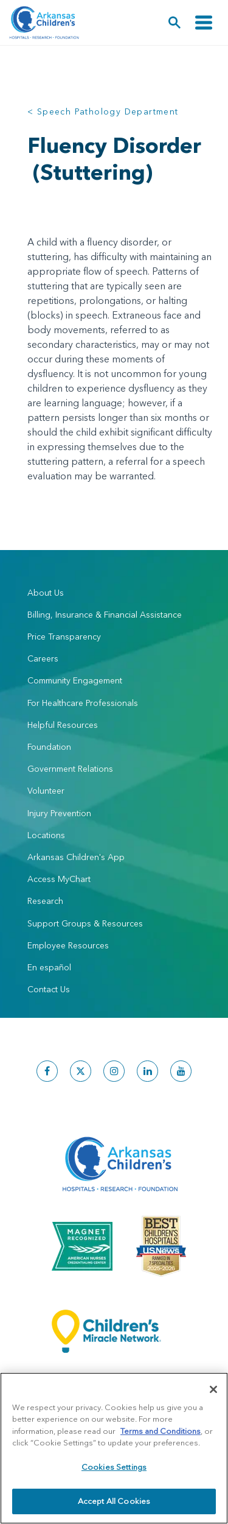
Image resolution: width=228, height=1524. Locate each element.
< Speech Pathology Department (103, 111)
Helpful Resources (62, 724)
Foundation (49, 746)
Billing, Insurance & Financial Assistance (104, 614)
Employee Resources (68, 945)
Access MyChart (59, 878)
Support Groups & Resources (85, 923)
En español (49, 967)
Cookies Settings (114, 1467)
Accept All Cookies (114, 1501)
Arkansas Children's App (76, 857)
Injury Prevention (59, 813)
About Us (45, 592)
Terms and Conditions (160, 1431)
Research (45, 900)
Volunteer (45, 790)
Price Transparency (64, 636)
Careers (42, 658)
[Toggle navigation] (204, 22)
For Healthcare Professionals (82, 702)
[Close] (213, 1389)
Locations (46, 835)
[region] (114, 1448)
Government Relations (70, 768)
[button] (174, 22)
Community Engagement (74, 680)
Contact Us (48, 989)
